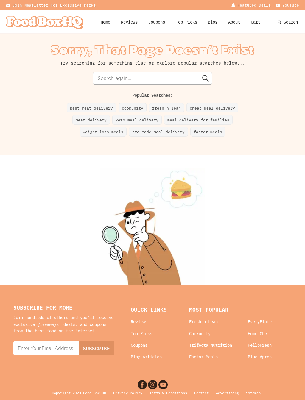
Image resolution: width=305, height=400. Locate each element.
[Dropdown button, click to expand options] (251, 5)
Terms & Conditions (168, 392)
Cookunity (200, 333)
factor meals (208, 131)
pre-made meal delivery (158, 131)
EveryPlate (260, 321)
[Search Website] (280, 22)
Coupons (139, 345)
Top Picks (186, 22)
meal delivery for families (198, 119)
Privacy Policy (127, 392)
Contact (201, 392)
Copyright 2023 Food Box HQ (79, 392)
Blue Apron (260, 356)
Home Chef (258, 333)
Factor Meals (203, 356)
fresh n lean (166, 107)
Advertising (227, 392)
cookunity (132, 107)
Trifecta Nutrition (210, 345)
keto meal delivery (137, 119)
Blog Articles (146, 356)
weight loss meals (103, 131)
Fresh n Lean (203, 321)
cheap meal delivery (212, 107)
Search (291, 22)
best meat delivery (91, 107)
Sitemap (253, 392)
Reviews (129, 22)
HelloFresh (260, 345)
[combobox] (152, 78)
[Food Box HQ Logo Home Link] (44, 22)
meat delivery (91, 119)
